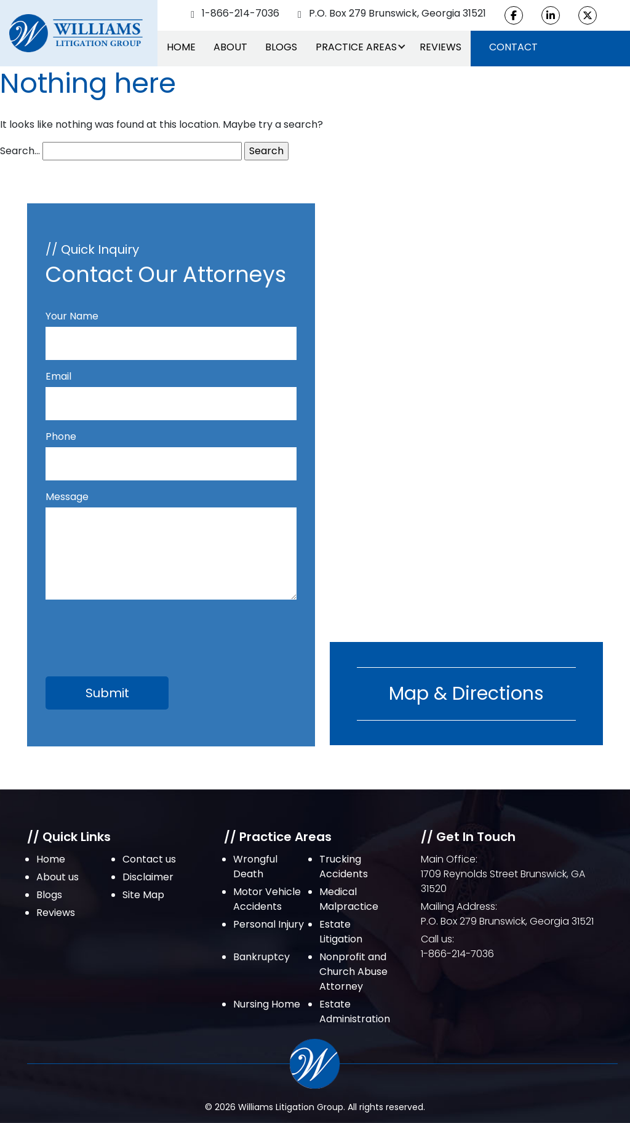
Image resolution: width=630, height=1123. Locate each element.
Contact (513, 47)
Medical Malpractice (348, 899)
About (230, 47)
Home (181, 47)
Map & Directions (466, 693)
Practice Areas (356, 47)
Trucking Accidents (343, 866)
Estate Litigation (340, 931)
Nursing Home (266, 1004)
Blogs (281, 47)
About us (57, 877)
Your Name (171, 329)
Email (171, 389)
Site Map (143, 895)
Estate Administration (354, 1011)
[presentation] (139, 631)
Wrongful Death (255, 866)
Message (171, 546)
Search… (20, 151)
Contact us (149, 859)
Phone (171, 450)
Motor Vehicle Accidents (267, 899)
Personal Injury (268, 924)
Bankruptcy (261, 957)
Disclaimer (147, 877)
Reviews (440, 47)
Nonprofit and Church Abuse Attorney (353, 971)
